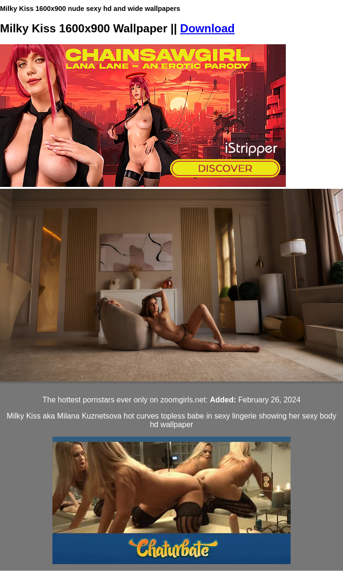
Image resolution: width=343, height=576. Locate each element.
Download (207, 28)
